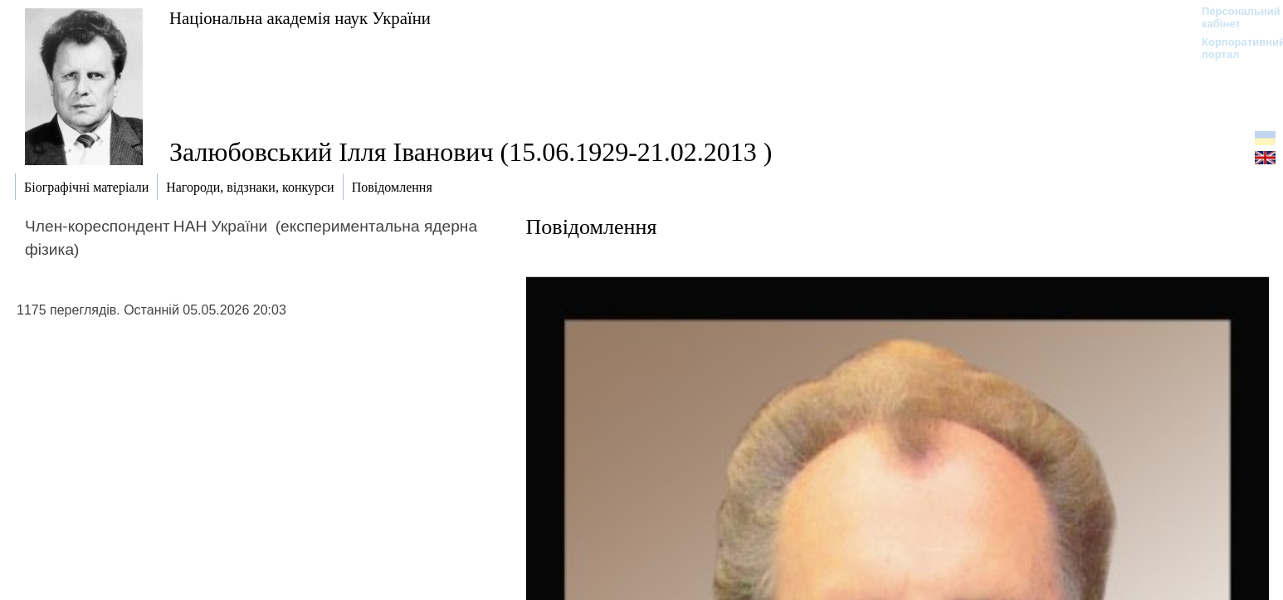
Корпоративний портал (1233, 48)
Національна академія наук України (300, 17)
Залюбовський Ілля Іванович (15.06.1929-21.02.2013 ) (470, 152)
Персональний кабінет (1233, 17)
